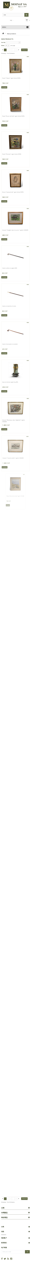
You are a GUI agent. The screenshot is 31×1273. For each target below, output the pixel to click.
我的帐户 (4, 1238)
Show (2, 45)
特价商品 (4, 1217)
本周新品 (4, 1213)
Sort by (3, 42)
